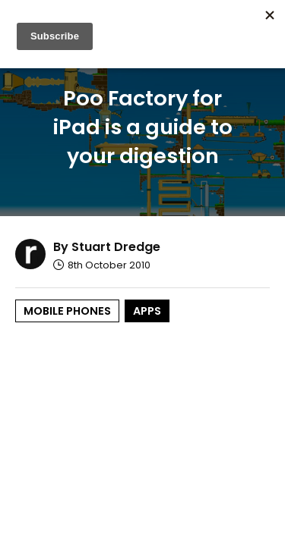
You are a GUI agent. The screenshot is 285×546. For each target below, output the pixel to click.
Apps (147, 310)
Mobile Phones (67, 310)
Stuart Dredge (115, 247)
